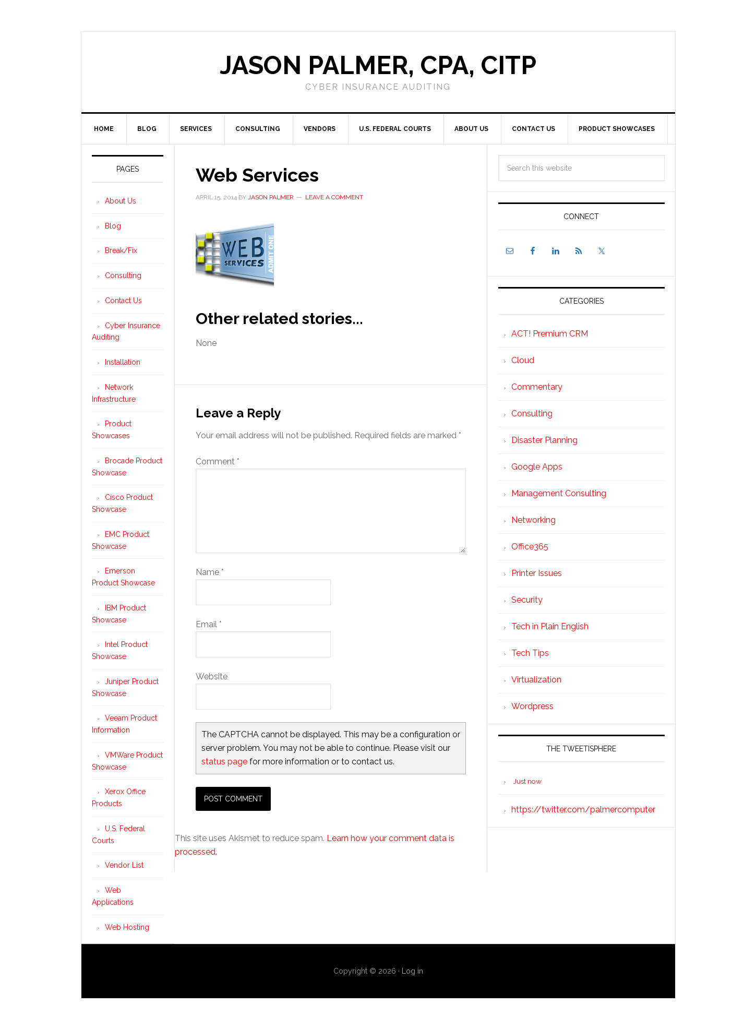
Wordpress (532, 706)
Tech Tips (530, 653)
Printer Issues (536, 573)
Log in (412, 971)
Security (527, 600)
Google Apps (536, 467)
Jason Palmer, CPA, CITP (378, 65)
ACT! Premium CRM (549, 334)
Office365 (529, 547)
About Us (120, 201)
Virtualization (536, 680)
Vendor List (124, 865)
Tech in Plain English (550, 626)
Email (209, 624)
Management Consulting (558, 493)
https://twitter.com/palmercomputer (583, 810)
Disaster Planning (544, 440)
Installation (122, 362)
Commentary (536, 387)
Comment (217, 461)
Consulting (532, 413)
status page (224, 761)
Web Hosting (127, 927)
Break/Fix (121, 250)
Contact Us (123, 300)
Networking (533, 520)
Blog (113, 226)
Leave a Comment (334, 197)
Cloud (522, 360)
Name (210, 572)
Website (211, 676)
